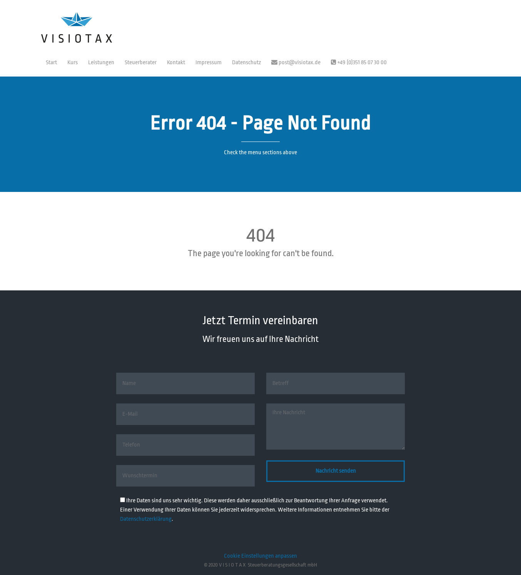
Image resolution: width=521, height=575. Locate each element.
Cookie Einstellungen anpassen (260, 556)
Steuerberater (141, 62)
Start (51, 62)
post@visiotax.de (296, 62)
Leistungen (101, 62)
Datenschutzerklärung (146, 519)
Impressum (208, 62)
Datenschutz (246, 62)
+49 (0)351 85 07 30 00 (359, 62)
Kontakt (176, 62)
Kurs (72, 62)
